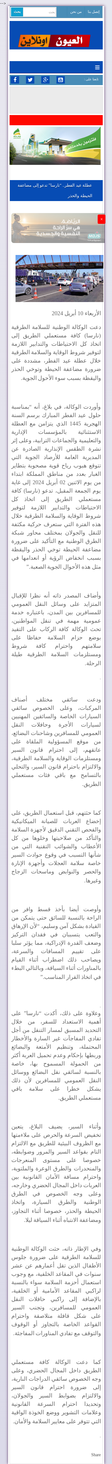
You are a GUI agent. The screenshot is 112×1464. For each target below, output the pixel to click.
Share (96, 1455)
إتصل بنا (93, 12)
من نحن (76, 12)
